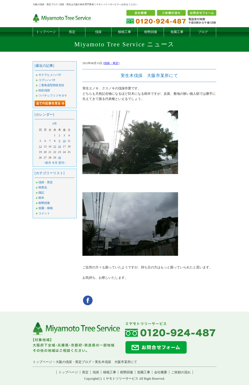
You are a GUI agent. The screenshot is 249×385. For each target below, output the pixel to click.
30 (59, 157)
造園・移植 (45, 208)
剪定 (72, 32)
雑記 (41, 192)
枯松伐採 (44, 90)
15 (54, 146)
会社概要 (160, 372)
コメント (44, 213)
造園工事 (176, 32)
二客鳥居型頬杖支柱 (51, 85)
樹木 (41, 197)
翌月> (62, 162)
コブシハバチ (47, 80)
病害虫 (42, 187)
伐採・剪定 (111, 63)
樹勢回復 (150, 32)
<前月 (47, 162)
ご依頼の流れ (181, 372)
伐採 (98, 32)
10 (64, 140)
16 (59, 146)
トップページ (46, 32)
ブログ (203, 32)
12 (40, 146)
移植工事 (124, 32)
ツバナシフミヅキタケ (52, 95)
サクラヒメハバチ (49, 74)
